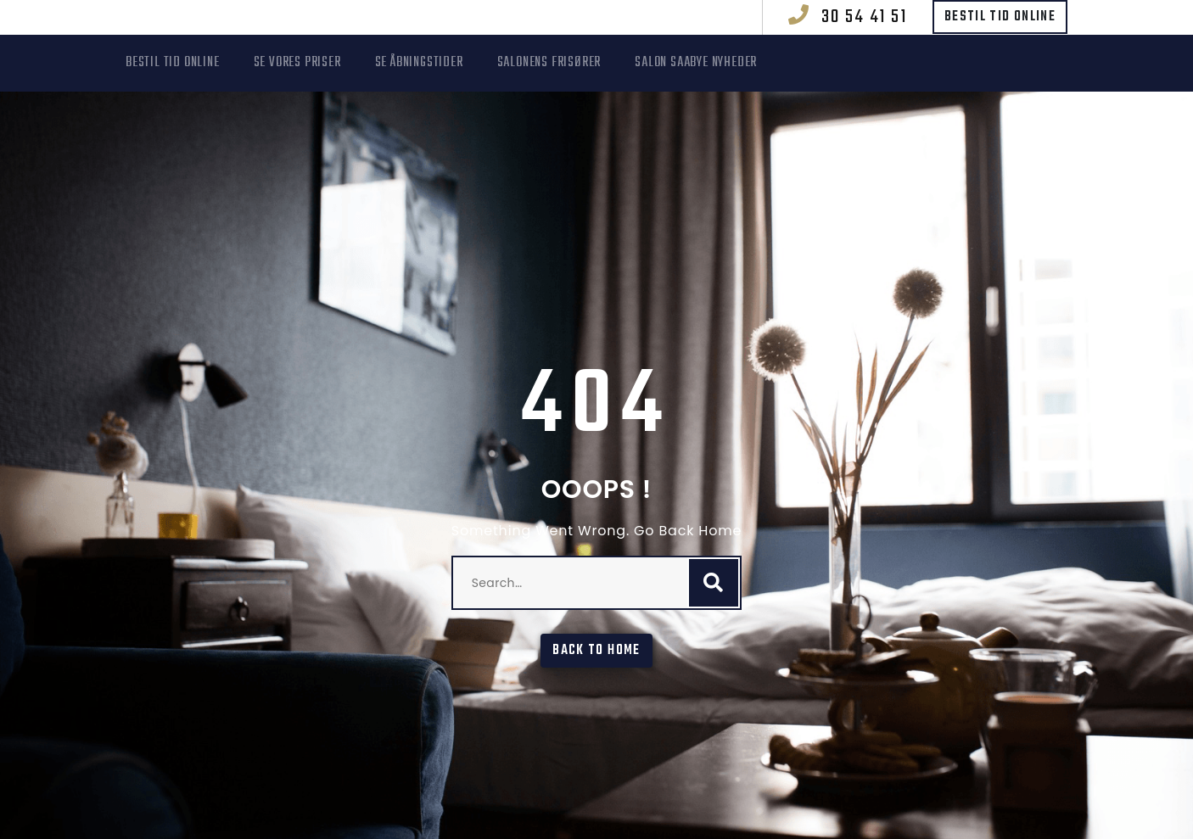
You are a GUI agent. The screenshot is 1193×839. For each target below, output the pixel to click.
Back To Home (596, 651)
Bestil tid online (1000, 17)
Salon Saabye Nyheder (696, 63)
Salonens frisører (549, 63)
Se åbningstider (419, 63)
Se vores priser (297, 63)
